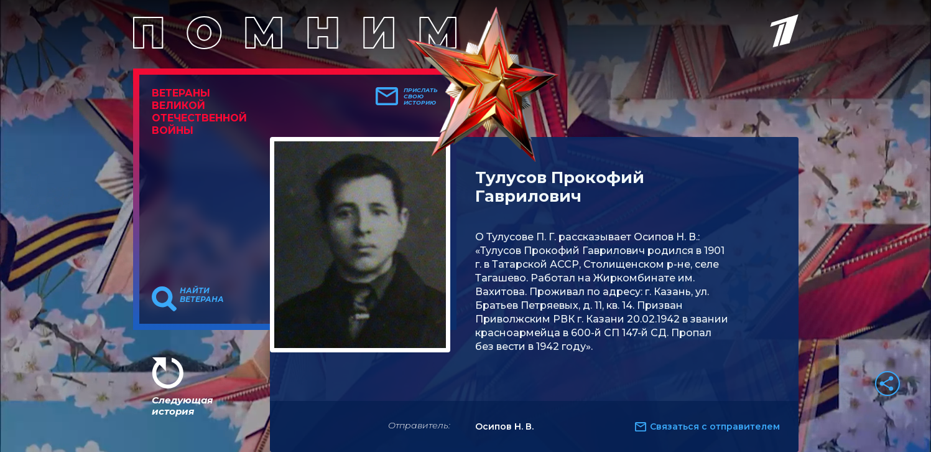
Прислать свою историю (421, 96)
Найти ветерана (202, 295)
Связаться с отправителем (715, 426)
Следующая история (182, 405)
